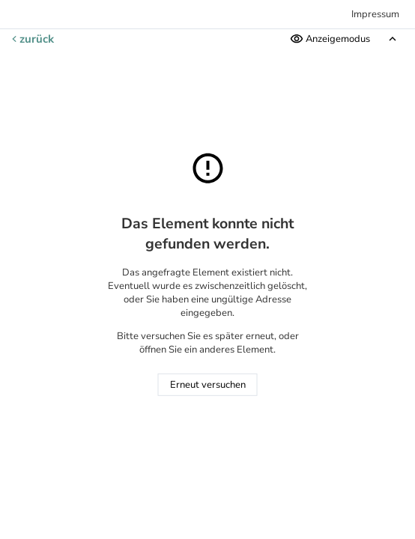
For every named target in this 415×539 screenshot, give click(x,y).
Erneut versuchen (208, 385)
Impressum (375, 14)
